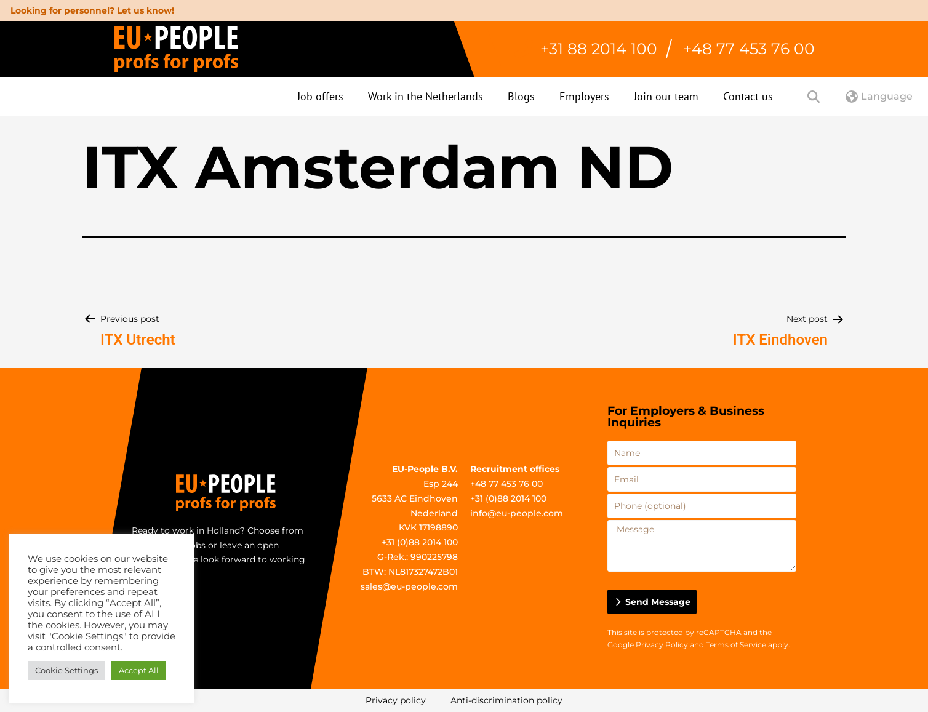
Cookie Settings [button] (66, 670)
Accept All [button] (139, 670)
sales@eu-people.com (409, 586)
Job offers (320, 96)
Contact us (748, 96)
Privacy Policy (662, 644)
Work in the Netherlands (425, 96)
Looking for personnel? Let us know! (92, 10)
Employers (584, 96)
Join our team (666, 96)
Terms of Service (736, 644)
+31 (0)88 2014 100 (420, 542)
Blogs (521, 96)
